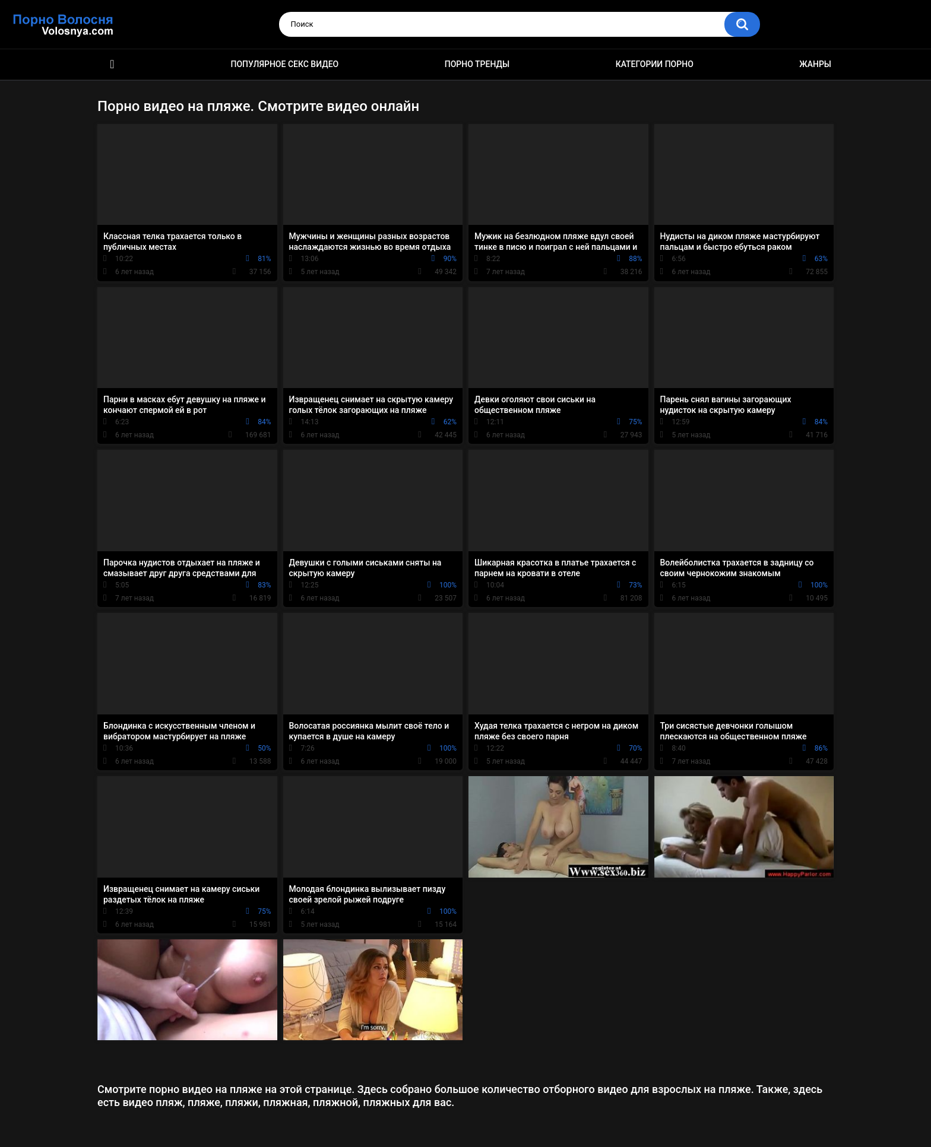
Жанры (815, 64)
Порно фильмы (112, 64)
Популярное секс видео (285, 64)
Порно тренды (477, 64)
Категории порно (655, 64)
